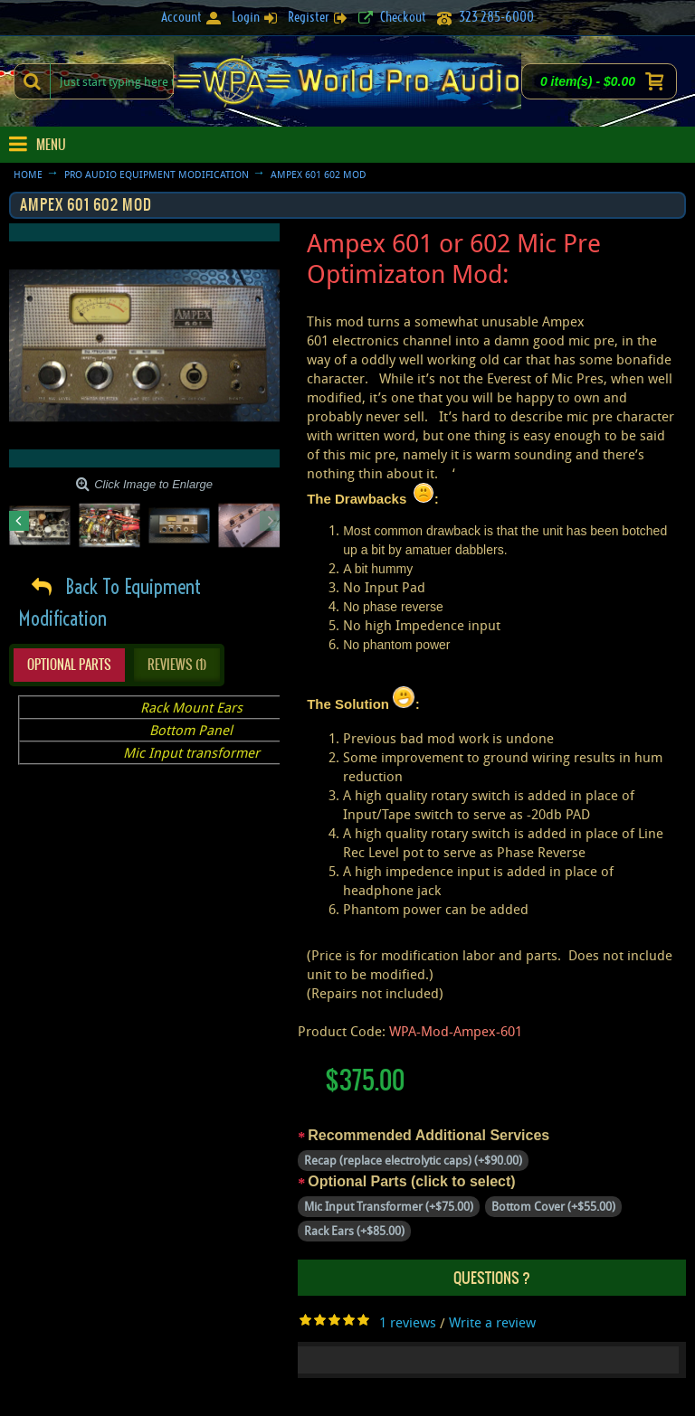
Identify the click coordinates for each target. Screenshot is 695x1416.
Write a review (492, 1322)
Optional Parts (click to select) (411, 1181)
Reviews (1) (177, 665)
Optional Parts (69, 665)
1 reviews (407, 1322)
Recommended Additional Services (428, 1135)
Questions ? (491, 1278)
